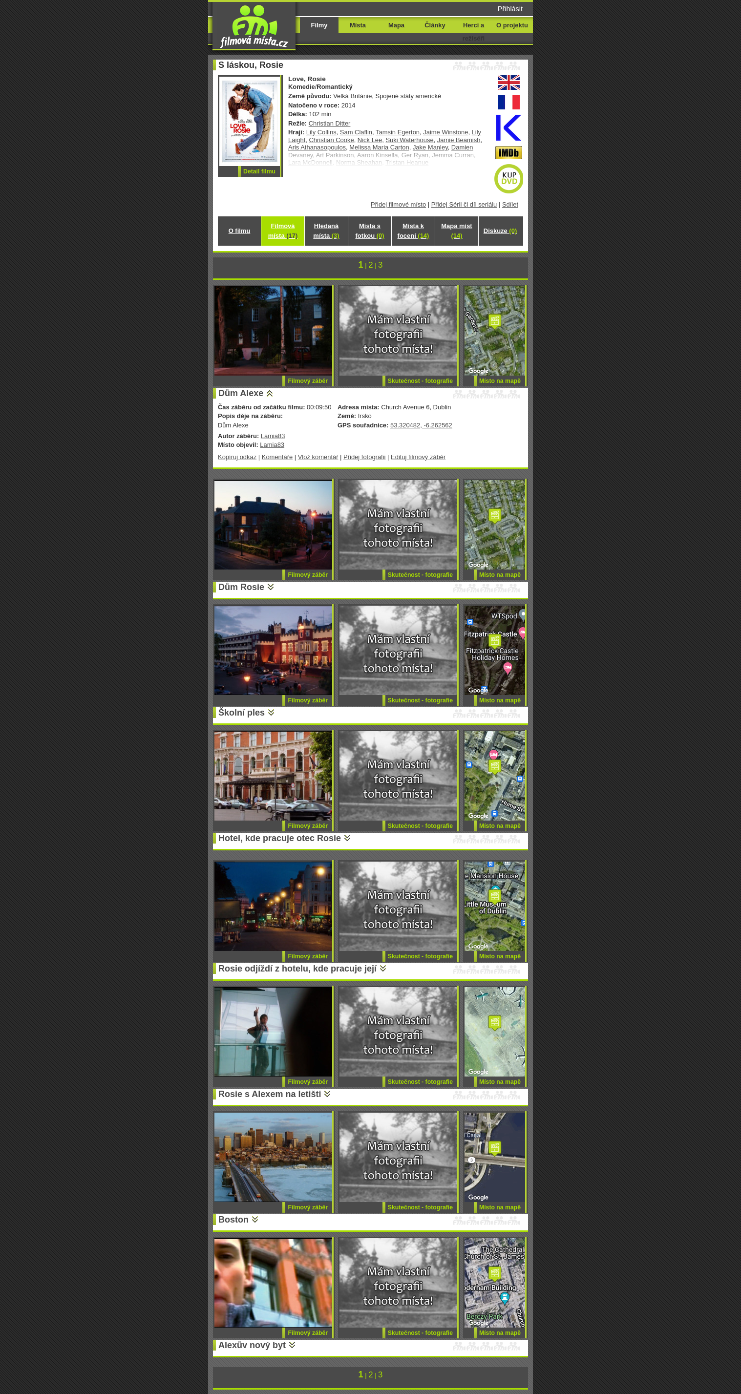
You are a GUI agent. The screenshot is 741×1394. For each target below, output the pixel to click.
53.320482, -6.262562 (421, 425)
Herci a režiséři (474, 31)
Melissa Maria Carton (379, 147)
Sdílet (510, 204)
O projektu (512, 25)
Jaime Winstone (445, 132)
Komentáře (277, 457)
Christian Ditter (330, 123)
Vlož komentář (318, 457)
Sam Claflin (356, 132)
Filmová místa (282, 230)
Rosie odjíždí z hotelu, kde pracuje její (297, 968)
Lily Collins (321, 132)
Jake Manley (430, 147)
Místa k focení (413, 230)
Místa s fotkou (369, 230)
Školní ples (241, 713)
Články (434, 25)
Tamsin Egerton (398, 132)
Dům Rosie (241, 587)
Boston (233, 1220)
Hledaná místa (326, 230)
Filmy (319, 25)
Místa (358, 25)
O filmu (240, 230)
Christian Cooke (331, 140)
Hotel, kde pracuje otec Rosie (279, 838)
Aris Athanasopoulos (317, 147)
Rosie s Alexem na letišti (269, 1094)
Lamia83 (273, 436)
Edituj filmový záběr (418, 457)
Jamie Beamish (459, 140)
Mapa (396, 25)
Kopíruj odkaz (237, 457)
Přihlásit (510, 9)
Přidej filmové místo (398, 204)
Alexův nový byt (252, 1345)
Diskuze (500, 230)
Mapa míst (456, 230)
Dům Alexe (240, 393)
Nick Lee (370, 140)
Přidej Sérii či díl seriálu (464, 204)
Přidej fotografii (364, 457)
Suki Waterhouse (409, 140)
